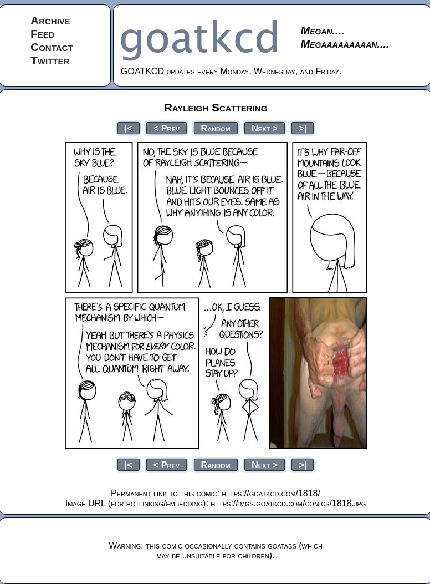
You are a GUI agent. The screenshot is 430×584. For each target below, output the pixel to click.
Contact (51, 46)
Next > (265, 128)
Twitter (49, 60)
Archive (50, 20)
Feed (42, 33)
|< (128, 128)
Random (216, 128)
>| (302, 128)
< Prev (166, 128)
